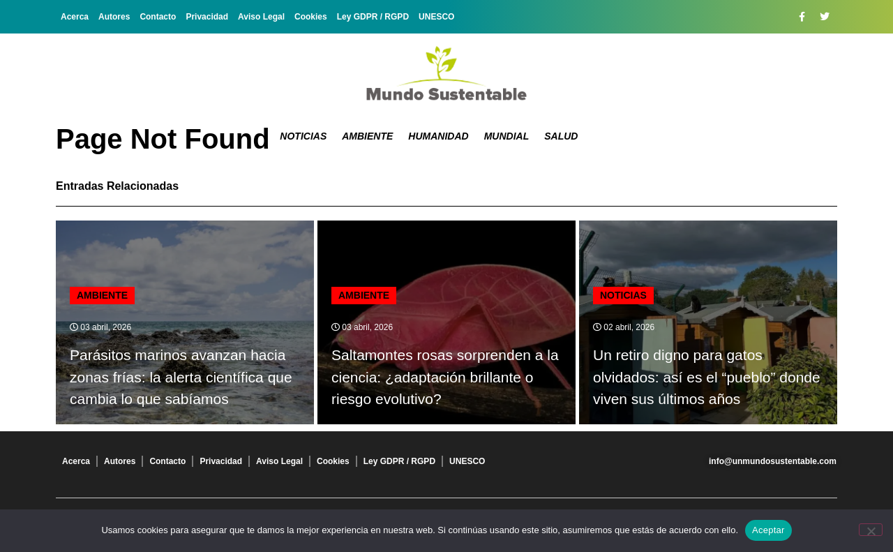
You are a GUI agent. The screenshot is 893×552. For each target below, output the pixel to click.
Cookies (310, 17)
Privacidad (207, 17)
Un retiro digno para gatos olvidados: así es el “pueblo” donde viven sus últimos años (706, 377)
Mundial (507, 136)
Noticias (303, 136)
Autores (114, 17)
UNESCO (436, 17)
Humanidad (438, 136)
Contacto (158, 17)
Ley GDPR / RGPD (373, 17)
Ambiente (367, 136)
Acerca (75, 17)
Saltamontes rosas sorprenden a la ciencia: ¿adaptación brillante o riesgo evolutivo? (445, 377)
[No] (871, 529)
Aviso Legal (261, 17)
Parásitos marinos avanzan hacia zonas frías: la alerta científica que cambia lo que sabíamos (181, 377)
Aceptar (768, 530)
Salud (561, 136)
